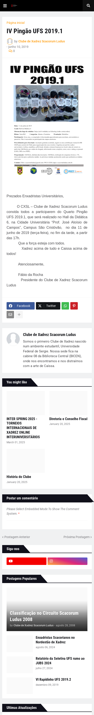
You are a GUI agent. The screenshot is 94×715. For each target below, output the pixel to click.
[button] (5, 5)
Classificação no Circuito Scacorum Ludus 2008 (44, 616)
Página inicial (16, 22)
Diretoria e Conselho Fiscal (68, 419)
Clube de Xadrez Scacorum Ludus (49, 334)
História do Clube (19, 477)
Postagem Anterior (17, 537)
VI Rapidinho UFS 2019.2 (53, 679)
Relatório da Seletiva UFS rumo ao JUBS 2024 (60, 660)
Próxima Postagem (77, 537)
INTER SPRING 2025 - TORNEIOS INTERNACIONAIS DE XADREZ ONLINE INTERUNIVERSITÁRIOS (23, 428)
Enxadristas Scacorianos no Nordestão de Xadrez (55, 639)
